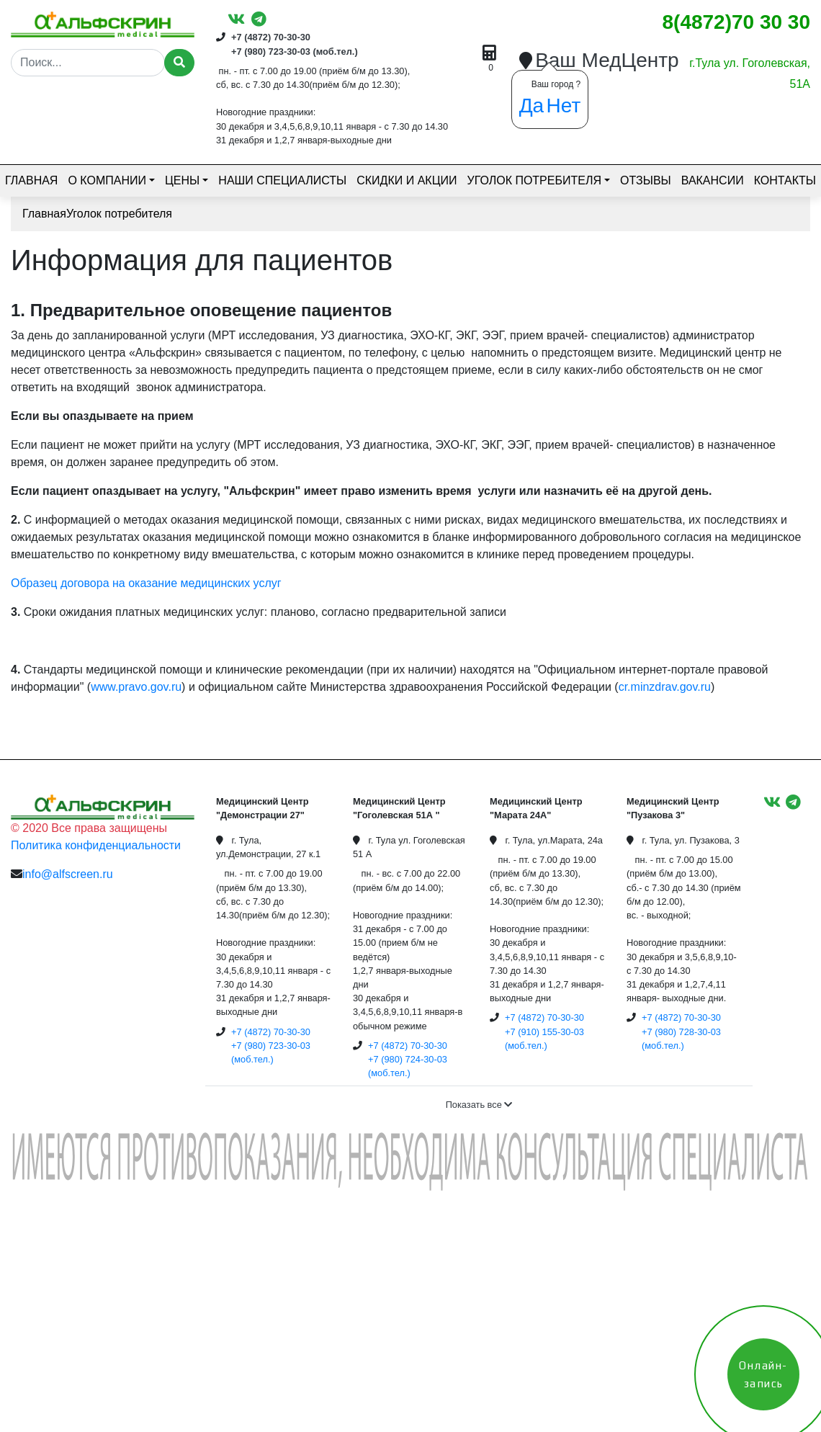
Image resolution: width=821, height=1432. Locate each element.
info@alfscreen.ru (67, 874)
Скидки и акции (406, 180)
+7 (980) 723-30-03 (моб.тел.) (294, 51)
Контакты (785, 180)
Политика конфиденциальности (96, 845)
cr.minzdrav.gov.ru (665, 687)
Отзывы (645, 180)
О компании (107, 180)
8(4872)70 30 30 (736, 22)
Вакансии (712, 180)
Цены (182, 180)
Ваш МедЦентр (607, 60)
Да (531, 105)
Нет (564, 105)
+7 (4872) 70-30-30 (270, 37)
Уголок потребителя (534, 180)
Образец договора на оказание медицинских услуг (146, 583)
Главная (31, 180)
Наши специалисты (282, 180)
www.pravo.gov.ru (136, 687)
